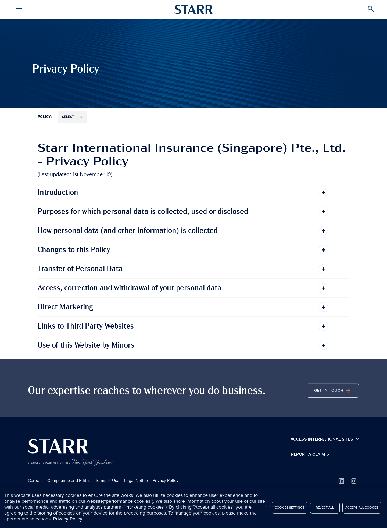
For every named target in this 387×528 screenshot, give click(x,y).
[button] (18, 8)
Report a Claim (308, 454)
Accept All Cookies (361, 509)
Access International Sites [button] (325, 439)
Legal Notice (136, 480)
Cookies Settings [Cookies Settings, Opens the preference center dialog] (289, 509)
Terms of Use (107, 480)
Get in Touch (333, 397)
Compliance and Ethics (68, 480)
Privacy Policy (165, 480)
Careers (35, 480)
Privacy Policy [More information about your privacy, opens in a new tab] (67, 520)
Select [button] (72, 117)
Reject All (325, 509)
